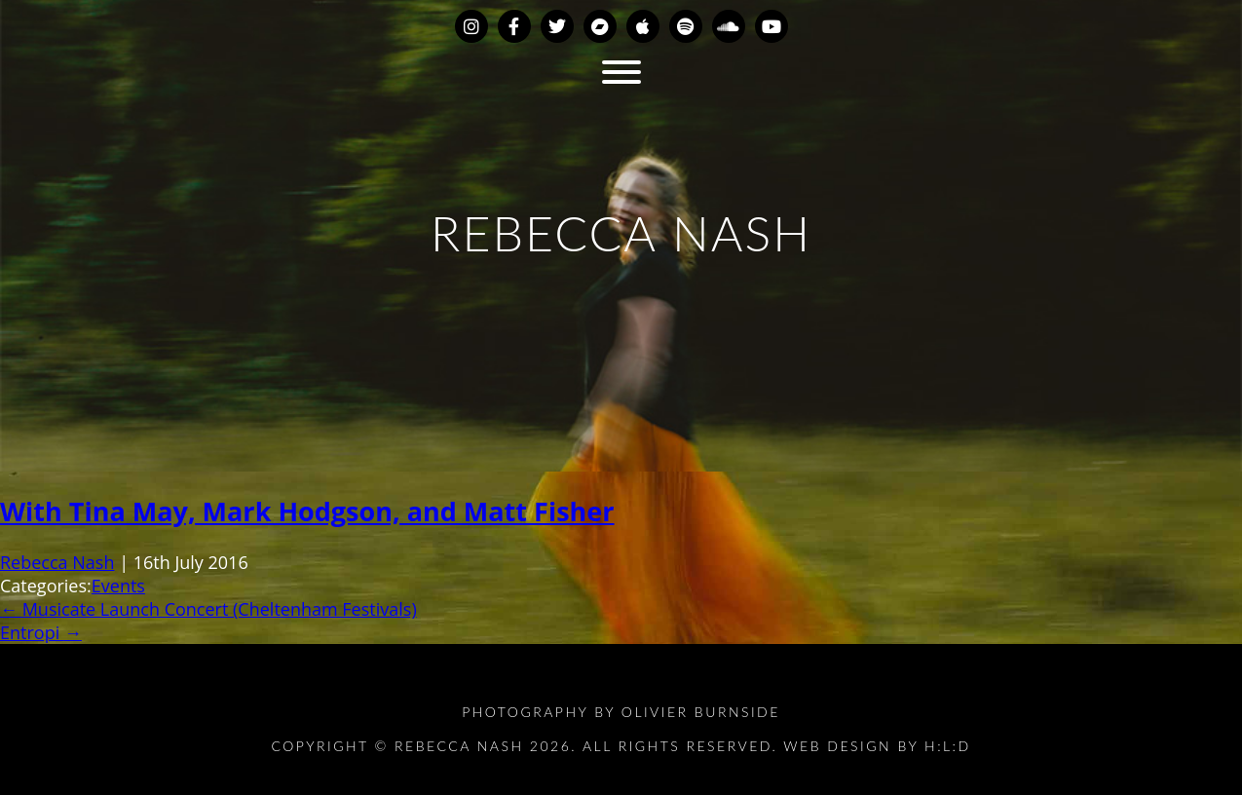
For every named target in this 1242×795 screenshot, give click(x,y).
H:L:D (947, 746)
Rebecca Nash (57, 562)
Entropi (41, 632)
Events (118, 585)
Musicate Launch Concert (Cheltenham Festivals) (208, 609)
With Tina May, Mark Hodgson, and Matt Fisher (307, 511)
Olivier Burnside (700, 711)
